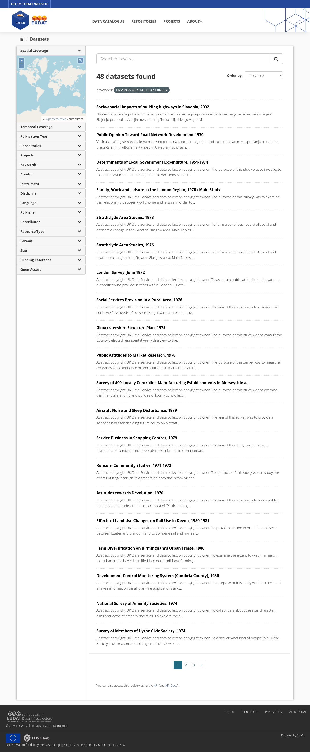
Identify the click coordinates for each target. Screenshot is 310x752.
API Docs (171, 685)
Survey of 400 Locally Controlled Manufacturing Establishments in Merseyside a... (173, 382)
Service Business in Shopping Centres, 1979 (136, 437)
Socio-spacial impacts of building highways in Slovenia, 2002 (152, 107)
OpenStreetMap (56, 119)
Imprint (229, 712)
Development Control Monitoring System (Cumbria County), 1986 (157, 575)
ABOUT (194, 21)
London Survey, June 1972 (120, 272)
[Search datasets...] (183, 58)
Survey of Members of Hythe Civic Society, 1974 (140, 630)
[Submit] (276, 58)
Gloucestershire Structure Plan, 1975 (130, 327)
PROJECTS (171, 21)
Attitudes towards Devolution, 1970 (129, 492)
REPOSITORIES (143, 21)
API (156, 685)
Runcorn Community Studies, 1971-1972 (133, 465)
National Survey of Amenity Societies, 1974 (136, 603)
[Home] (22, 39)
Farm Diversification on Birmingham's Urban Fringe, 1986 (150, 548)
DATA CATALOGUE (108, 21)
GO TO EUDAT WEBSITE (29, 4)
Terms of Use (249, 712)
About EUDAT (297, 712)
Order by (234, 75)
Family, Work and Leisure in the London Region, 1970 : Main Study (158, 189)
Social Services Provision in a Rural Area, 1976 (139, 300)
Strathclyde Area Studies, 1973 (125, 217)
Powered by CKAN (292, 735)
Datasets (39, 39)
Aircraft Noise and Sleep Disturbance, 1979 (136, 410)
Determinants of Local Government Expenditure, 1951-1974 (152, 162)
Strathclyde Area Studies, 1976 (125, 245)
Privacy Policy (273, 712)
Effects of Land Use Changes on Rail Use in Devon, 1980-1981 (153, 520)
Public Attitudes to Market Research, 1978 (136, 355)
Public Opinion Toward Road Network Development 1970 (150, 134)
